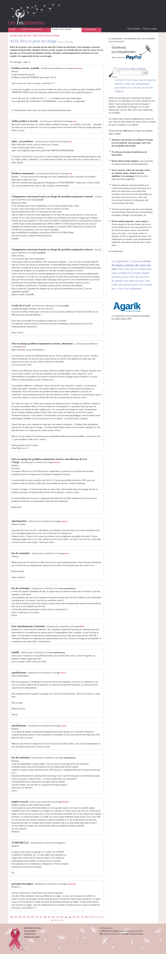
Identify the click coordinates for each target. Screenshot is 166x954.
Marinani (65, 802)
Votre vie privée (30, 931)
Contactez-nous (30, 934)
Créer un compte (150, 29)
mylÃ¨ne (64, 521)
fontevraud (77, 68)
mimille (63, 726)
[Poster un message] (65, 42)
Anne (70, 142)
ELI (64, 843)
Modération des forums (32, 928)
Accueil (12, 29)
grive (74, 121)
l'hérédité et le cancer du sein (132, 934)
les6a (66, 553)
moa (70, 173)
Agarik (118, 319)
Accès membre (133, 29)
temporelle (71, 884)
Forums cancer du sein (61, 29)
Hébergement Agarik (31, 937)
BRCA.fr (103, 934)
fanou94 (56, 462)
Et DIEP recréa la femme (109, 931)
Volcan (63, 673)
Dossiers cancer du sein (31, 29)
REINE (81, 626)
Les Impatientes (89, 29)
